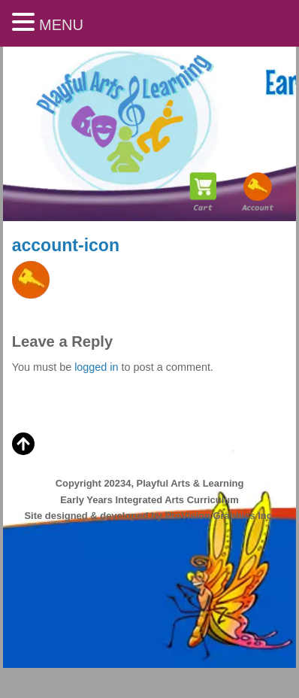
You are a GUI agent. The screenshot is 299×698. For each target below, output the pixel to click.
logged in (96, 367)
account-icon (65, 245)
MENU (61, 25)
